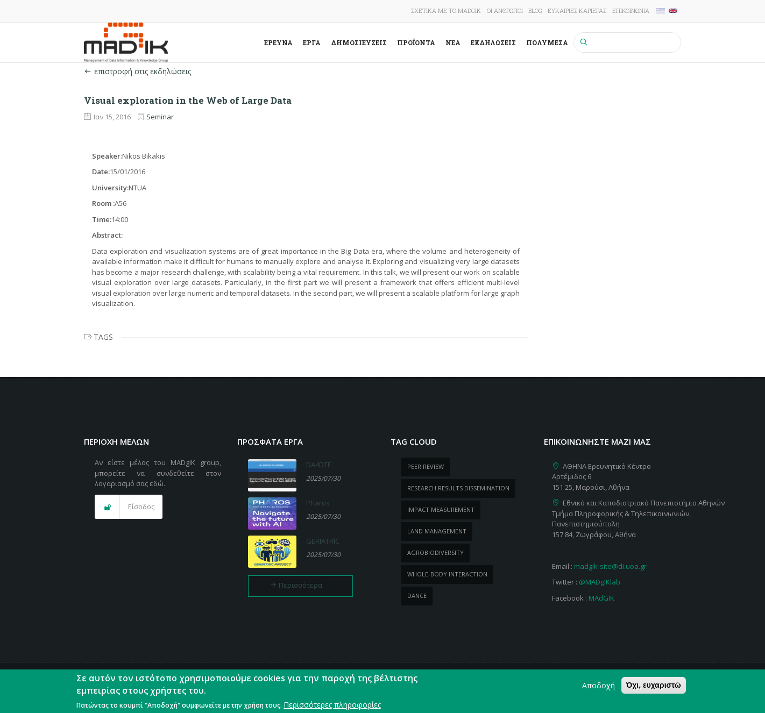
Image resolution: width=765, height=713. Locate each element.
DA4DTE (318, 464)
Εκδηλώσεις (493, 42)
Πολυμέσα (547, 42)
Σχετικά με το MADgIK (446, 10)
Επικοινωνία (630, 10)
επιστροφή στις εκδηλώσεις (137, 71)
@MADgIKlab (599, 582)
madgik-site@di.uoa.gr (610, 566)
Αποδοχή (598, 689)
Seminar (160, 117)
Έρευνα (278, 42)
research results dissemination (458, 488)
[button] (128, 507)
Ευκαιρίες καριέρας (577, 10)
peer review (425, 466)
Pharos (318, 503)
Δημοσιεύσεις (359, 42)
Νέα (453, 42)
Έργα (312, 42)
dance (417, 595)
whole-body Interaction (447, 574)
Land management (436, 531)
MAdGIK (601, 598)
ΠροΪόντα (416, 42)
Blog (535, 10)
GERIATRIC (322, 541)
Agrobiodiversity (435, 552)
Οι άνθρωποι (505, 10)
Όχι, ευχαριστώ (653, 689)
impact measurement (440, 509)
